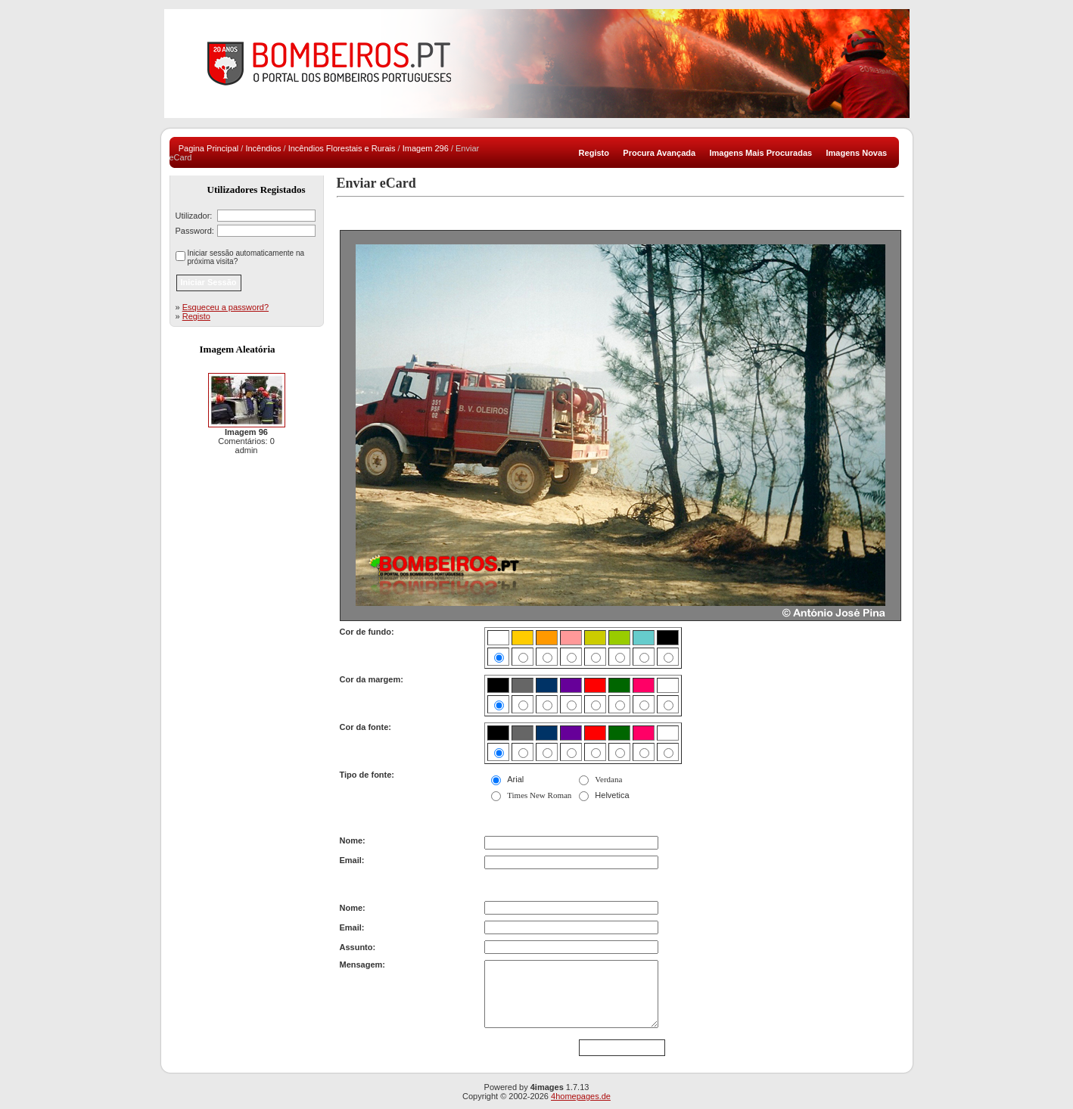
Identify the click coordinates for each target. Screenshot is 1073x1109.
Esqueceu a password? (225, 307)
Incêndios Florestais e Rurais (342, 148)
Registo (196, 316)
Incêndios (263, 148)
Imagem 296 (426, 148)
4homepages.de (581, 1096)
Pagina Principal (209, 148)
